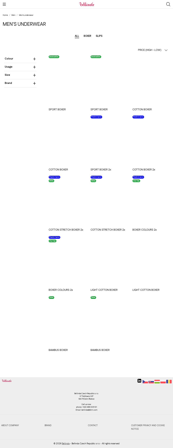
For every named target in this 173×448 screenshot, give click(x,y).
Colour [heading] (20, 58)
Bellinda (66, 443)
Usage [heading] (20, 67)
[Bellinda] (86, 4)
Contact (93, 425)
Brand (48, 425)
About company (10, 425)
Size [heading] (20, 75)
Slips (99, 36)
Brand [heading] (20, 83)
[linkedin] (139, 382)
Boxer (87, 36)
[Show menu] (4, 4)
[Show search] (168, 4)
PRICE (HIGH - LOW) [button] (153, 50)
